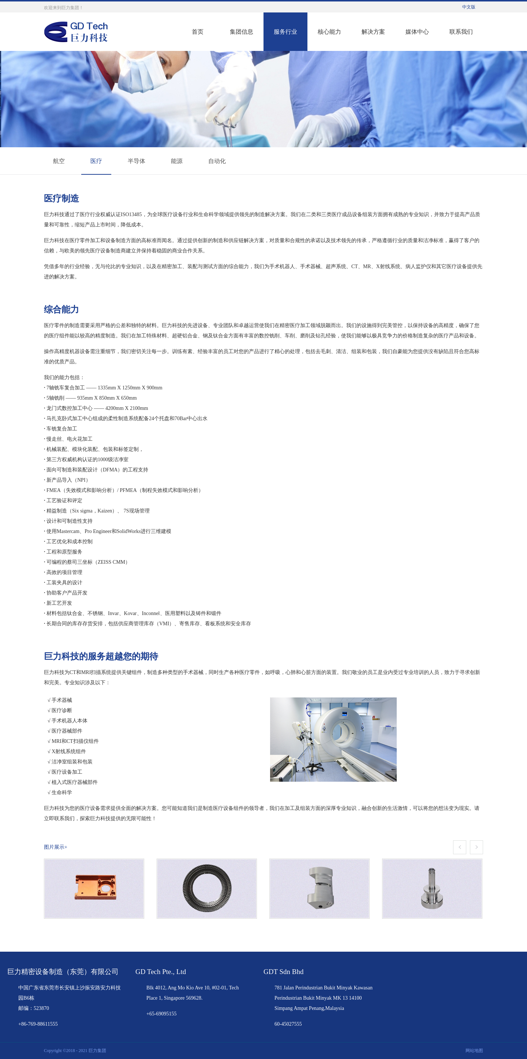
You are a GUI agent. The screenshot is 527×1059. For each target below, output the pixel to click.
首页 (197, 32)
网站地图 (473, 1050)
